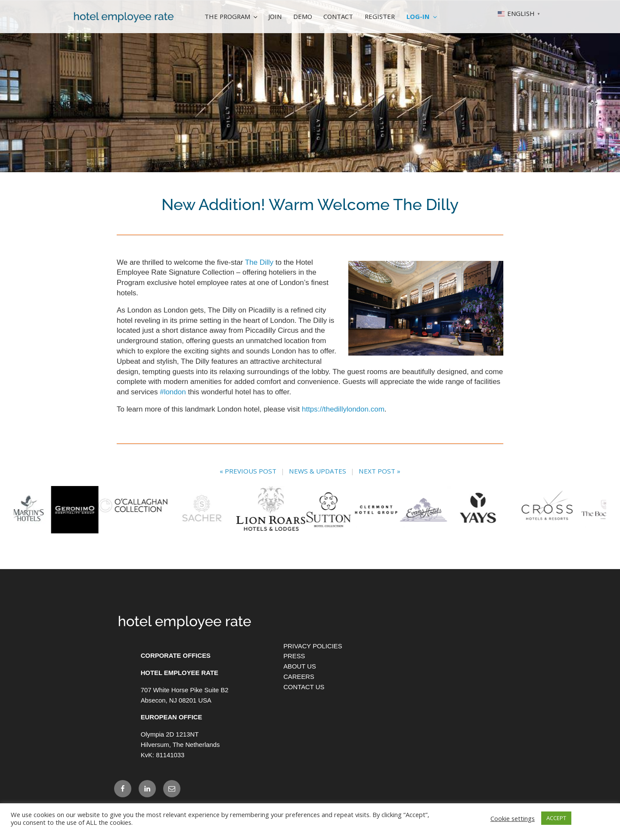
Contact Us (303, 709)
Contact (338, 16)
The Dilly (259, 262)
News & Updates (317, 471)
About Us (299, 688)
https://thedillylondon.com (343, 409)
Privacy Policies (312, 668)
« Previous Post (248, 471)
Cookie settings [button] (512, 818)
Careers (298, 699)
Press (294, 678)
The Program (232, 16)
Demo (302, 16)
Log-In (422, 16)
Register (380, 16)
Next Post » (379, 471)
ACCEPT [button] (556, 818)
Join (275, 16)
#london (173, 392)
